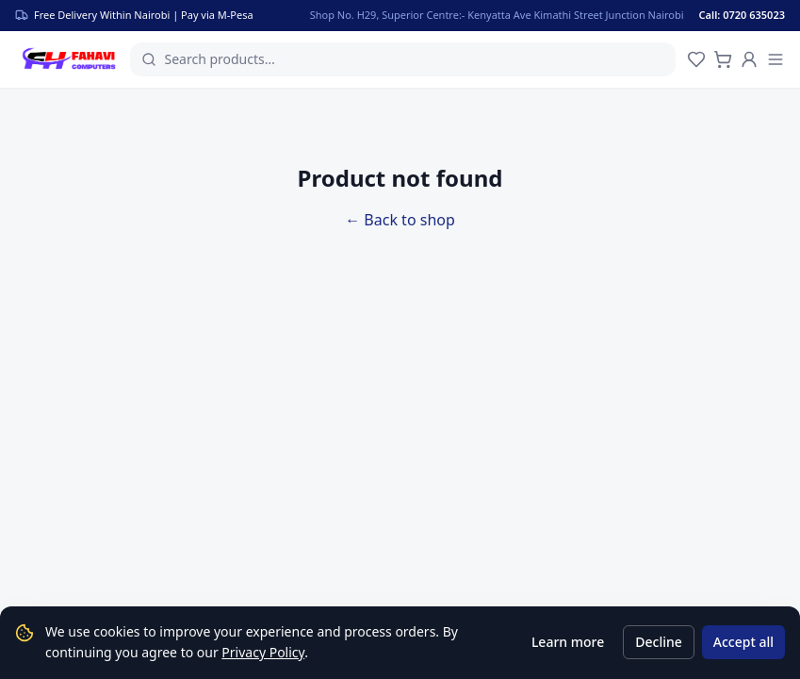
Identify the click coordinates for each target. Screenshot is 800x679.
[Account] (749, 59)
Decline (658, 642)
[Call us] (754, 15)
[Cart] (722, 59)
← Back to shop (400, 219)
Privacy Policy (262, 652)
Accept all (743, 642)
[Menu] (775, 59)
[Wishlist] (696, 59)
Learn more (567, 642)
